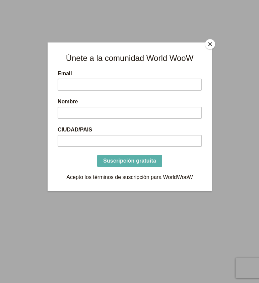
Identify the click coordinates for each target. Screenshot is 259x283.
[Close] (210, 44)
